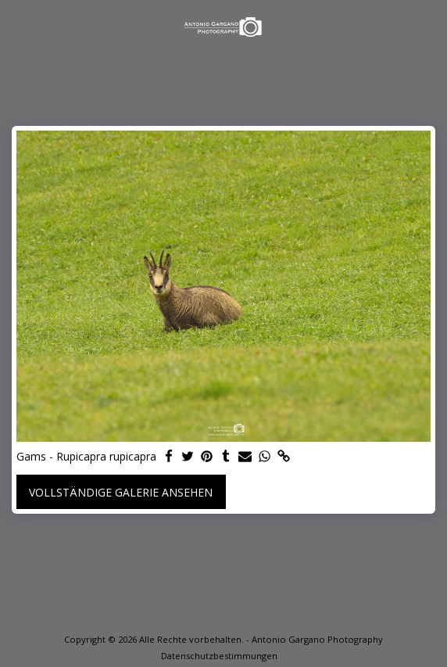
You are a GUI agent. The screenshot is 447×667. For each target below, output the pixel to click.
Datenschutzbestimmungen (219, 656)
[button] (17, 26)
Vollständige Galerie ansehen (121, 492)
